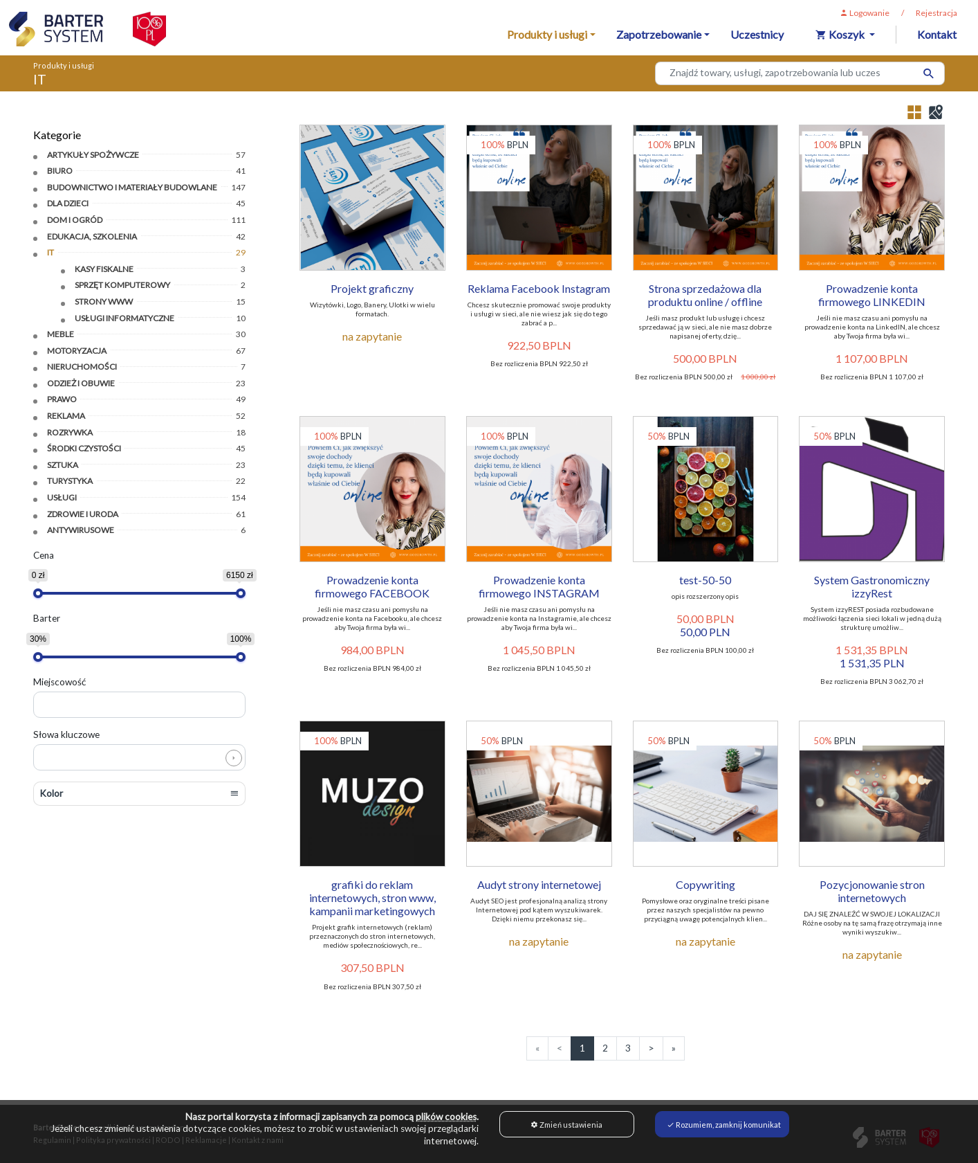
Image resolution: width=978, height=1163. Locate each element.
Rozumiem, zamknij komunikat (724, 1124)
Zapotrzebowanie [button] (658, 34)
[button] (139, 793)
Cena (43, 554)
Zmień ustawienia (566, 1124)
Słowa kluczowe (66, 733)
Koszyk (841, 34)
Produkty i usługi (63, 65)
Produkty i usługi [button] (547, 34)
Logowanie (864, 13)
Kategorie (57, 134)
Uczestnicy (757, 34)
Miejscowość (59, 681)
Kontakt (937, 34)
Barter (46, 618)
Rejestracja (936, 13)
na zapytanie (372, 336)
